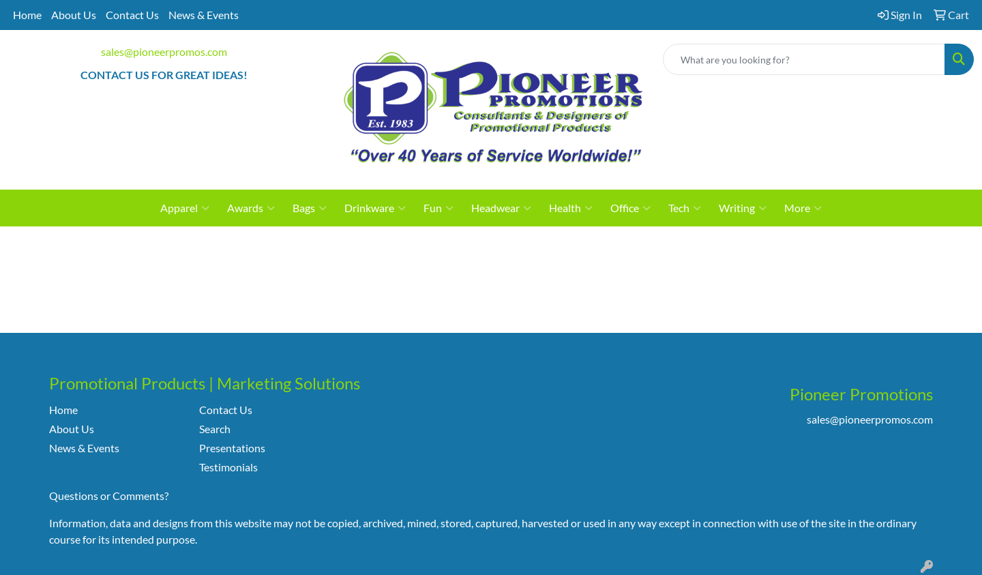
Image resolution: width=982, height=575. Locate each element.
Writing (743, 208)
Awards (251, 208)
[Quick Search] (804, 59)
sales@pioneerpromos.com (164, 51)
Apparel (184, 208)
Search (214, 428)
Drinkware (375, 208)
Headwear (501, 208)
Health (571, 208)
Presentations (232, 447)
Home (27, 14)
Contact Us (132, 14)
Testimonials (228, 466)
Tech (684, 208)
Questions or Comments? (108, 495)
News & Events (203, 14)
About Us (73, 14)
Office (630, 208)
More (803, 208)
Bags (310, 208)
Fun (438, 208)
